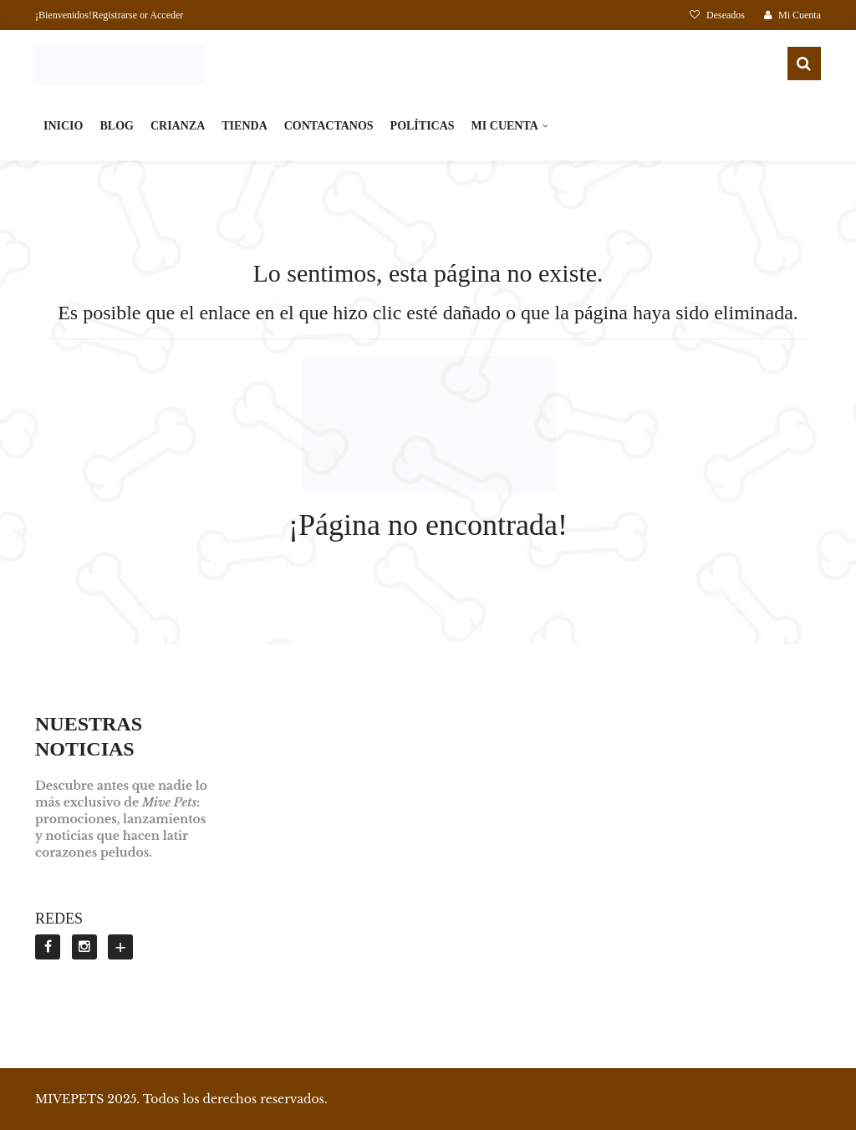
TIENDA (244, 126)
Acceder (166, 15)
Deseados (718, 15)
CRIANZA (177, 126)
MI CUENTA (504, 126)
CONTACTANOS (329, 126)
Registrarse (114, 15)
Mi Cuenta (792, 15)
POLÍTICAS (422, 126)
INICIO (63, 126)
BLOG (116, 126)
